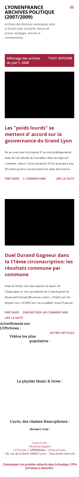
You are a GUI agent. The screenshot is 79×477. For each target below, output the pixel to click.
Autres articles (62, 333)
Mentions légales (39, 446)
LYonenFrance (57, 450)
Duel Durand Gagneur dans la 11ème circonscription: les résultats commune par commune (39, 265)
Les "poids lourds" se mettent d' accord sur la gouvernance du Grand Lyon (38, 134)
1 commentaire (34, 178)
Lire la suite (65, 178)
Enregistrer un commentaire (45, 312)
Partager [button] (12, 178)
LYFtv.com (19, 450)
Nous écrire (39, 443)
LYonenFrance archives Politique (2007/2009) (29, 12)
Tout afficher (60, 58)
